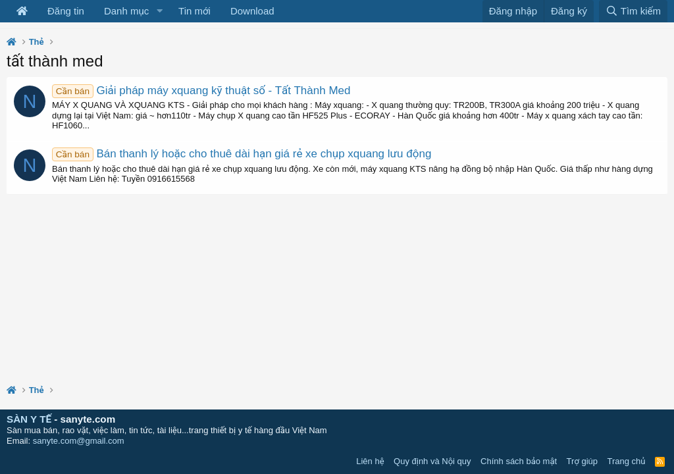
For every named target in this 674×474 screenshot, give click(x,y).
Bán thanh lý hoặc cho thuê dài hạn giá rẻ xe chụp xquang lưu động (241, 153)
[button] (159, 11)
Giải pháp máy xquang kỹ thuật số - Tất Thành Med (201, 90)
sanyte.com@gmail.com (78, 441)
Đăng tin (65, 10)
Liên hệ (370, 461)
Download (252, 10)
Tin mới (194, 10)
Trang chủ (627, 461)
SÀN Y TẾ (29, 419)
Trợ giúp (582, 461)
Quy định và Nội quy (432, 461)
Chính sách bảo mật (518, 461)
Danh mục (126, 10)
